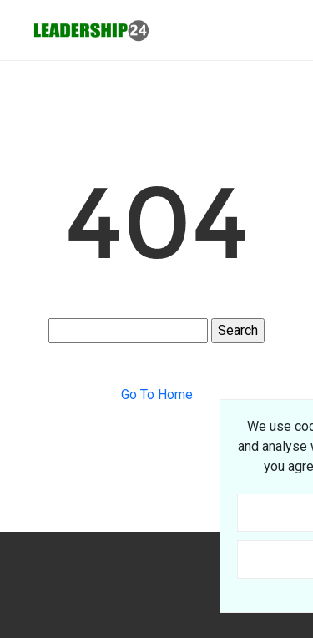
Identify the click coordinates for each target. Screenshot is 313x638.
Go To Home (157, 395)
